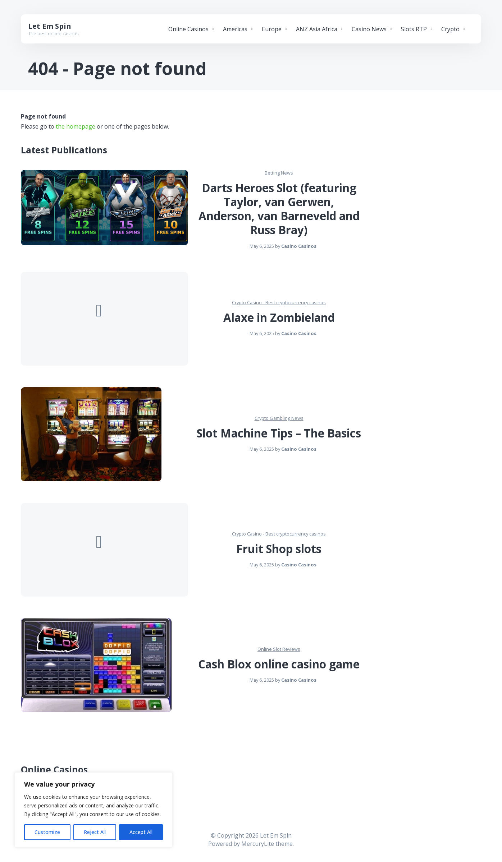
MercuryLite (257, 844)
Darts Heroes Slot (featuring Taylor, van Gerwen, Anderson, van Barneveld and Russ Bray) (279, 208)
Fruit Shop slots (278, 548)
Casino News (369, 29)
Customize (47, 832)
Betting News (279, 173)
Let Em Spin (49, 26)
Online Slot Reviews (278, 649)
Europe (272, 29)
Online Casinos (188, 29)
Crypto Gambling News (279, 418)
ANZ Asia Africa (316, 29)
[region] (93, 810)
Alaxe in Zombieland (279, 317)
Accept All (140, 832)
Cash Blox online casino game (279, 664)
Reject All (95, 832)
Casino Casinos (298, 246)
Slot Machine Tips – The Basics (279, 433)
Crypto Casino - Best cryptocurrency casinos (279, 302)
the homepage (75, 126)
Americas (235, 29)
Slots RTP (414, 29)
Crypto (450, 29)
